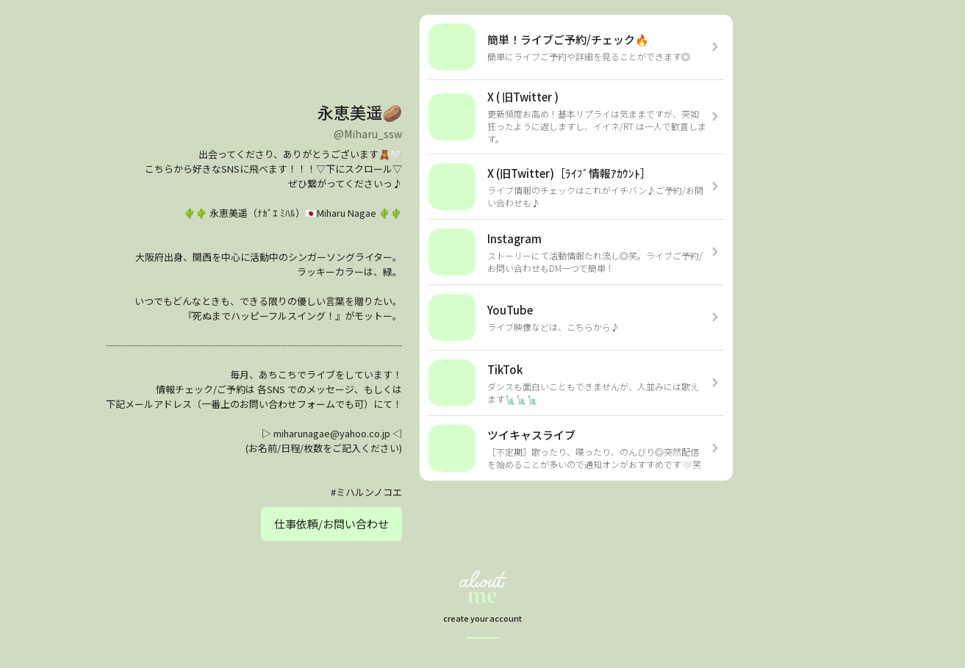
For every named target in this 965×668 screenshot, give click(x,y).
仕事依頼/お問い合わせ (331, 523)
